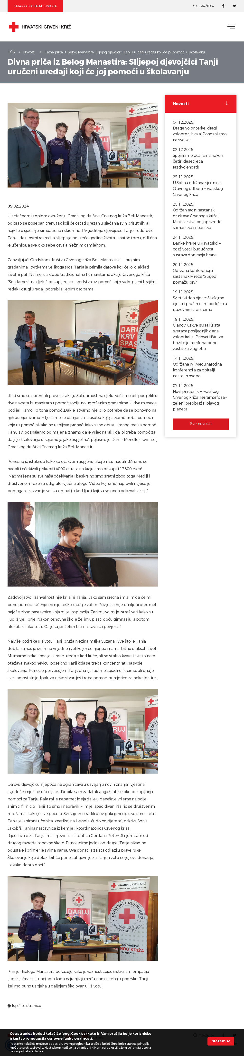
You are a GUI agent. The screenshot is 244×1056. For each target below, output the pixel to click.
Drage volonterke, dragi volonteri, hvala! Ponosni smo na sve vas (200, 134)
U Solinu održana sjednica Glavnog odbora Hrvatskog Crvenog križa (198, 188)
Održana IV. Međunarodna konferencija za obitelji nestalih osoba (197, 370)
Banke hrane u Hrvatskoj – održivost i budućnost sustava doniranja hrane (197, 249)
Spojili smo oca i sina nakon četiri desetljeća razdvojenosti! (198, 161)
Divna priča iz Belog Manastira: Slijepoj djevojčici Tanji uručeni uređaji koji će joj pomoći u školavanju (125, 52)
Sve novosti (200, 423)
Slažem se (221, 1041)
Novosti (29, 52)
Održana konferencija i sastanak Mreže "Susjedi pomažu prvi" (195, 276)
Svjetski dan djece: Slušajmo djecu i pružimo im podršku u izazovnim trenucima (200, 303)
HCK (11, 52)
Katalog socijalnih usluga (35, 6)
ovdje (39, 1048)
